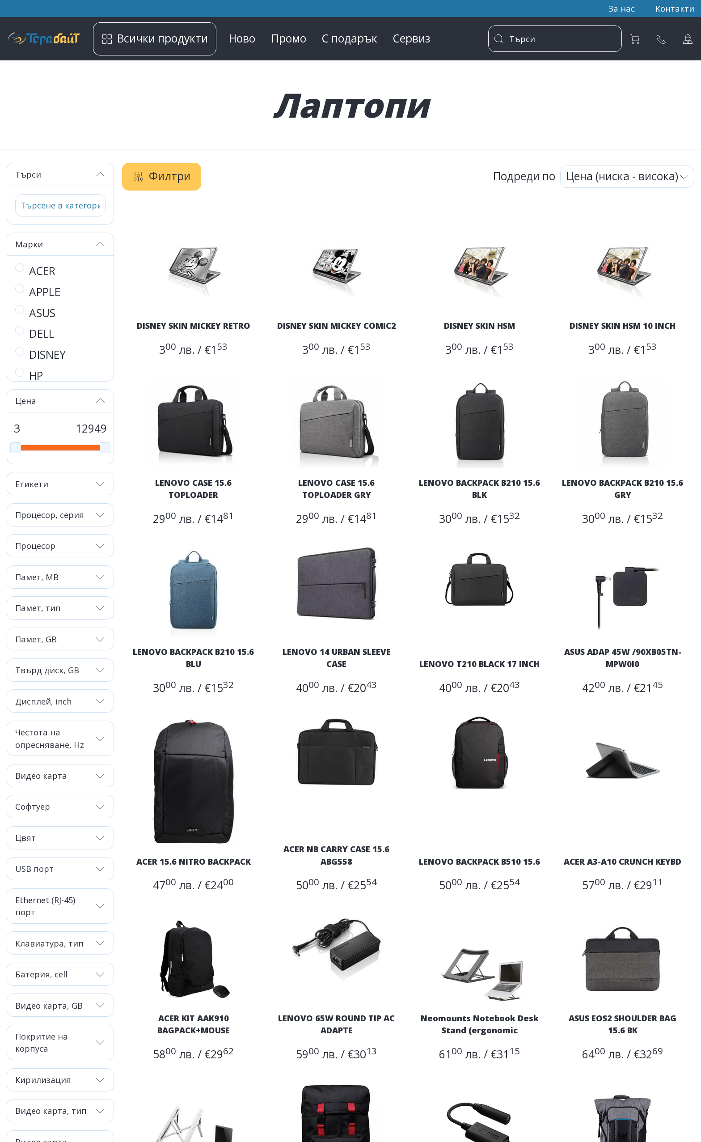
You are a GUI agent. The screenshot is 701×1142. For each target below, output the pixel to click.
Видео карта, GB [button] (60, 1005)
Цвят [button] (60, 837)
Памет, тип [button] (60, 607)
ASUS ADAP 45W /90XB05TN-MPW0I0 (622, 657)
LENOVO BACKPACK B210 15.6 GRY (622, 488)
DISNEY (47, 354)
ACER (42, 270)
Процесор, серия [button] (60, 514)
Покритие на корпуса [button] (60, 1042)
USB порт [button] (60, 868)
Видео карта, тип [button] (60, 1110)
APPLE (44, 291)
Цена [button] (60, 400)
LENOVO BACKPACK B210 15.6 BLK (479, 488)
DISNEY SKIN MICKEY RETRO (193, 325)
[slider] (15, 447)
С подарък (349, 38)
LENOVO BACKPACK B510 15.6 (479, 861)
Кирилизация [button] (60, 1079)
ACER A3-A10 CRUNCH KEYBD (622, 861)
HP (36, 375)
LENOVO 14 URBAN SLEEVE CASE (337, 657)
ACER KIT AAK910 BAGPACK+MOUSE (193, 1024)
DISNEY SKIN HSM (479, 325)
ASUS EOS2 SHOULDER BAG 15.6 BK (622, 1024)
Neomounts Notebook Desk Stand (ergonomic (480, 1024)
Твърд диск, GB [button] (60, 669)
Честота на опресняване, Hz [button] (60, 738)
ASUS (42, 313)
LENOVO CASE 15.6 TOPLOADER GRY (336, 488)
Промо (288, 38)
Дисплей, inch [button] (60, 701)
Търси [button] (60, 174)
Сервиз (411, 38)
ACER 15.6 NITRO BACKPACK (193, 861)
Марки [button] (60, 244)
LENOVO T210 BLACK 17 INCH (479, 663)
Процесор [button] (60, 545)
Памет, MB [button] (60, 576)
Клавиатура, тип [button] (60, 943)
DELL (42, 333)
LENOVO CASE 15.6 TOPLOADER (193, 488)
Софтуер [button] (60, 806)
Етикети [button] (60, 483)
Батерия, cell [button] (60, 974)
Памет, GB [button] (60, 639)
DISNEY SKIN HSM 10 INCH (623, 325)
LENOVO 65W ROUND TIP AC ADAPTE (336, 1024)
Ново (242, 38)
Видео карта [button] (60, 775)
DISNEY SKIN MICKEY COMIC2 (336, 325)
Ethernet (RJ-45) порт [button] (60, 905)
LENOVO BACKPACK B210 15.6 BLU (193, 657)
